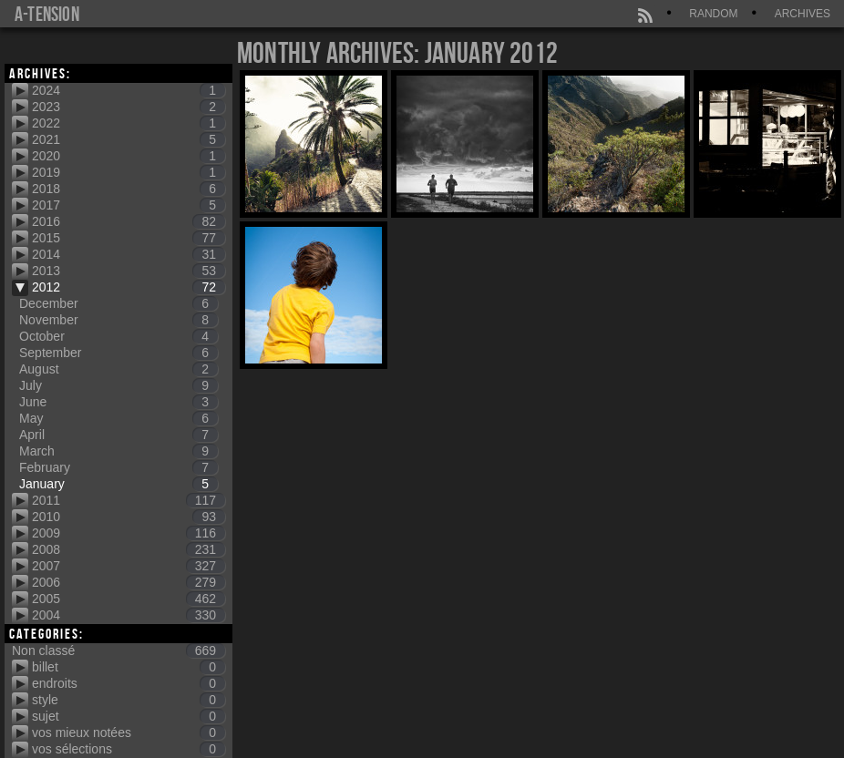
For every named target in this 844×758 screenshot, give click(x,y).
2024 (128, 90)
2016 (128, 221)
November (118, 319)
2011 (128, 500)
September (118, 352)
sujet (128, 716)
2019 (128, 172)
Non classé (118, 650)
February (118, 467)
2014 (128, 254)
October (118, 336)
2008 (128, 549)
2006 (128, 582)
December (118, 303)
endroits (128, 683)
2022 (128, 123)
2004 (128, 615)
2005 (128, 598)
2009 (128, 533)
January (118, 483)
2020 (128, 156)
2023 (128, 106)
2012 (128, 287)
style (128, 699)
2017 (128, 205)
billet (128, 667)
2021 (128, 139)
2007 (128, 565)
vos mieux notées (128, 732)
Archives (802, 13)
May (118, 418)
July (118, 385)
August (118, 369)
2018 (128, 188)
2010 (128, 516)
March (118, 451)
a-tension (47, 14)
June (118, 401)
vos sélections (128, 749)
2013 (128, 270)
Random (713, 13)
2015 (128, 237)
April (118, 434)
